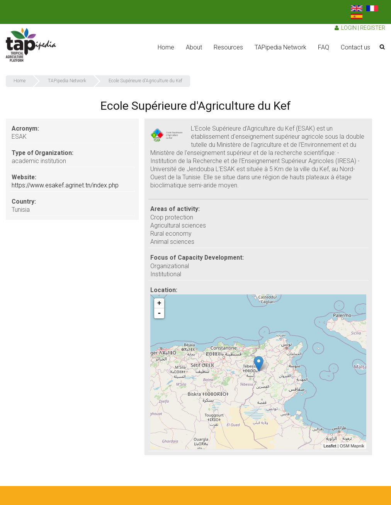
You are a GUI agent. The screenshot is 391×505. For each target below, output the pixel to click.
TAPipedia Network (280, 47)
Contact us (355, 47)
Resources (228, 47)
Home (166, 47)
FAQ (323, 47)
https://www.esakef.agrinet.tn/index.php (65, 185)
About (194, 47)
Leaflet (329, 446)
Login (349, 28)
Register (372, 28)
